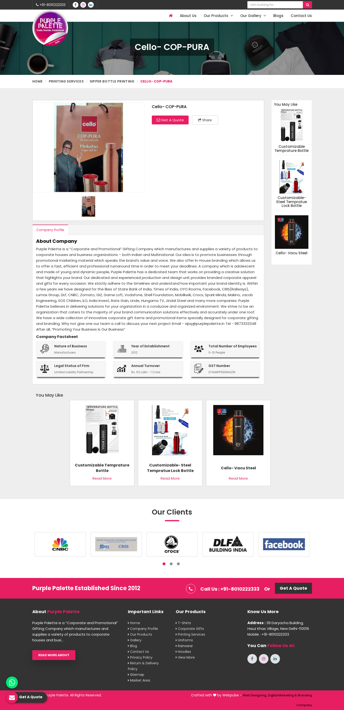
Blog (132, 645)
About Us (188, 15)
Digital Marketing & (282, 695)
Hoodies (183, 651)
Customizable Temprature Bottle (291, 149)
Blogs (278, 15)
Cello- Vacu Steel (291, 253)
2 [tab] (171, 563)
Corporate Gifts (190, 628)
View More (185, 657)
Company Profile (50, 229)
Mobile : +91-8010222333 (268, 634)
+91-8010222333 (51, 4)
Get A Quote (170, 119)
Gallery (135, 640)
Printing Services (66, 81)
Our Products (218, 15)
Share (205, 120)
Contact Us (301, 15)
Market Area (139, 680)
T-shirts (183, 623)
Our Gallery (253, 15)
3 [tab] (178, 563)
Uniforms (184, 640)
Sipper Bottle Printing (112, 81)
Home (37, 81)
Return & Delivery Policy (143, 666)
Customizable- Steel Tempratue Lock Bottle (291, 202)
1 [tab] (164, 563)
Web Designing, (255, 695)
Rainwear (184, 645)
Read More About (53, 655)
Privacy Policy (140, 657)
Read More (102, 478)
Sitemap (136, 674)
